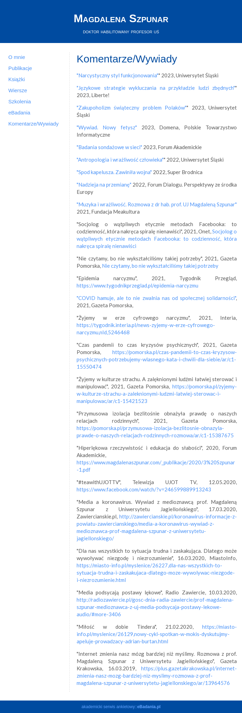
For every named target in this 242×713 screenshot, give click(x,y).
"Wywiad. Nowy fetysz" (107, 127)
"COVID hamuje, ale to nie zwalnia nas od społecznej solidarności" (156, 298)
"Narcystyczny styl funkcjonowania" (117, 75)
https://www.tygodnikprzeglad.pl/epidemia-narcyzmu (137, 285)
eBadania (19, 112)
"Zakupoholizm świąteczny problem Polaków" (132, 107)
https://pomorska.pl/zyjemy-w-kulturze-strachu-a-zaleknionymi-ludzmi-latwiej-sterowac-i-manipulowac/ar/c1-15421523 (157, 393)
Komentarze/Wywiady (33, 124)
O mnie (16, 57)
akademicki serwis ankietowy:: (121, 706)
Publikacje (20, 68)
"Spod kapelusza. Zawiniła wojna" (114, 172)
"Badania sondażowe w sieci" (109, 147)
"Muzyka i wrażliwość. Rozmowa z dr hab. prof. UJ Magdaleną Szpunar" (157, 204)
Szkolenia (19, 101)
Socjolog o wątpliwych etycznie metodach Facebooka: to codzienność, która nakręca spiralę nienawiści (157, 238)
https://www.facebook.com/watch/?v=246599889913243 (144, 489)
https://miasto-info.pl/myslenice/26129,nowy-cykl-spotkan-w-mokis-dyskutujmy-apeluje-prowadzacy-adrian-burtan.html (157, 634)
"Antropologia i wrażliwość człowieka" (120, 159)
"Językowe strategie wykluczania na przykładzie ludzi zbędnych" (156, 88)
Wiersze (17, 90)
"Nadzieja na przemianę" (104, 184)
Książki (16, 79)
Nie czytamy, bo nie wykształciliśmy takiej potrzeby (160, 266)
